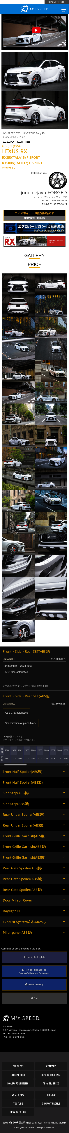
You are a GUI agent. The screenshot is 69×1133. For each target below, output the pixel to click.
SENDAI (34, 1122)
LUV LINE (9, 137)
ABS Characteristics (16, 712)
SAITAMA (54, 1122)
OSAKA (5, 1122)
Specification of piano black (20, 723)
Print (34, 998)
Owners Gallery (34, 984)
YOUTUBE (18, 1103)
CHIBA (28, 1122)
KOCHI (40, 1122)
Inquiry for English (34, 957)
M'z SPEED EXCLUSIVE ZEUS (24, 133)
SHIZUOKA (62, 1122)
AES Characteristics (16, 672)
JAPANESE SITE (56, 2)
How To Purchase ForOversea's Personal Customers (34, 972)
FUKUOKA (47, 1122)
